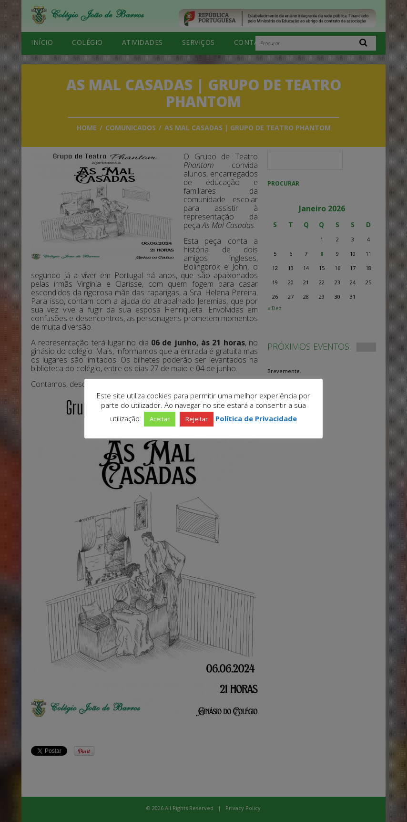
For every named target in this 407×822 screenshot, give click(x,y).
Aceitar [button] (160, 419)
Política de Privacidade (256, 418)
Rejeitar (196, 419)
